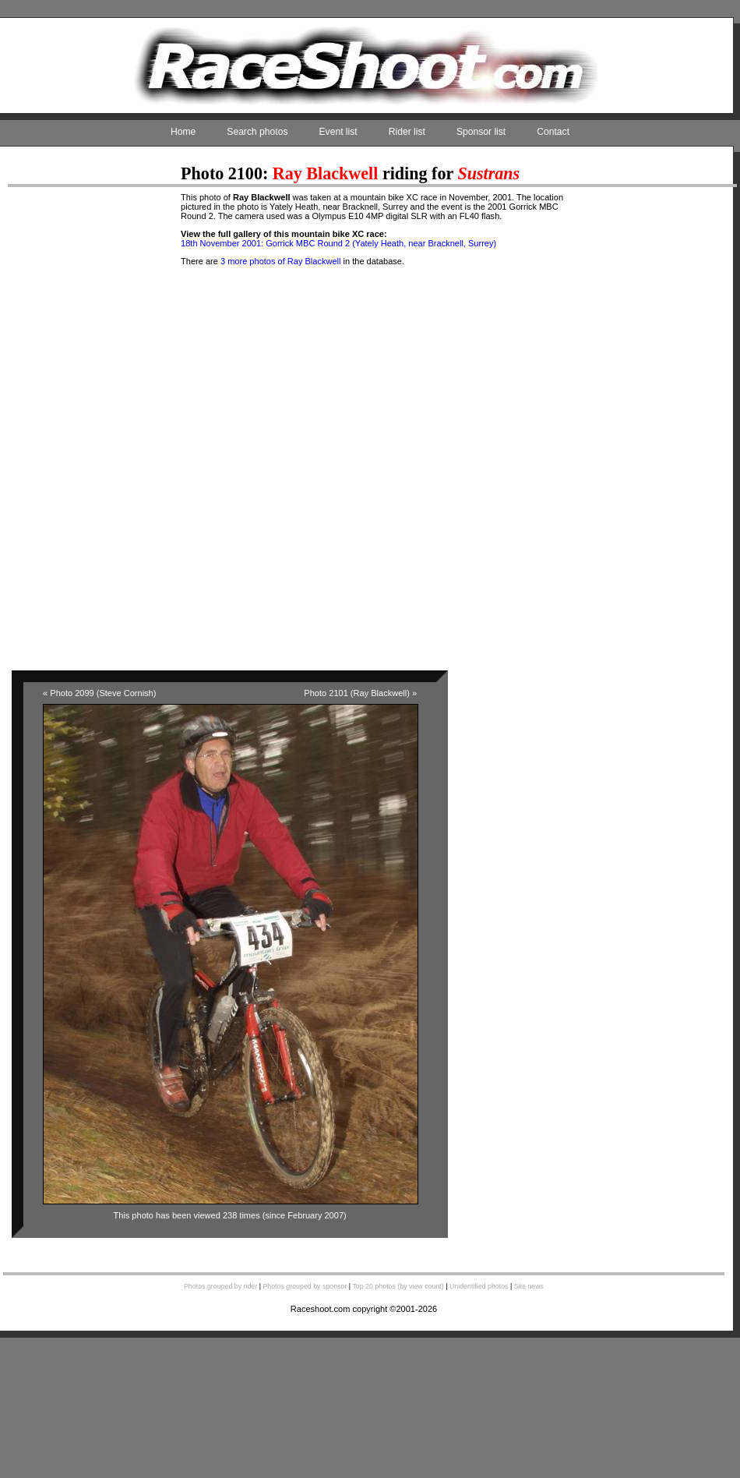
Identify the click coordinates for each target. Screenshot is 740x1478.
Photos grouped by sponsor (305, 1286)
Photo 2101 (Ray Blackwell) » (360, 693)
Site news (529, 1286)
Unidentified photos (479, 1286)
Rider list (407, 131)
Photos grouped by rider (220, 1286)
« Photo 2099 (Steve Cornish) (99, 693)
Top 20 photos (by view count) (397, 1286)
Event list (338, 131)
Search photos (257, 131)
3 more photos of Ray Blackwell (280, 261)
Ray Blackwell (326, 173)
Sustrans (488, 173)
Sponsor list (481, 131)
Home (183, 131)
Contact (553, 131)
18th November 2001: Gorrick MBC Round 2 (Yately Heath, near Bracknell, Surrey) (338, 243)
